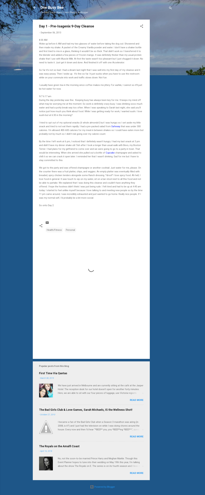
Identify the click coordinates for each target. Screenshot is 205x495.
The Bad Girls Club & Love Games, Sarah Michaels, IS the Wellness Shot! (85, 409)
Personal (70, 230)
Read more (137, 400)
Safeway (115, 126)
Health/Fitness (54, 230)
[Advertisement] (162, 67)
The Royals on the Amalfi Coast (59, 446)
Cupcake (110, 152)
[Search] (170, 8)
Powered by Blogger (102, 486)
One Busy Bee (52, 7)
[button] (142, 26)
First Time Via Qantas (53, 373)
